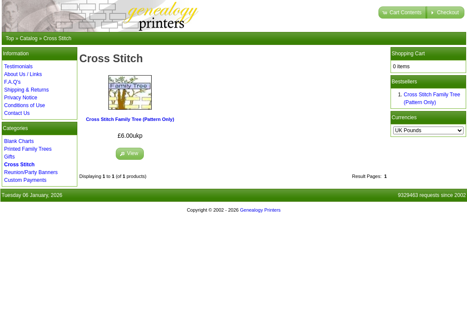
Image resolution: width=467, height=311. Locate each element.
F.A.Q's (12, 82)
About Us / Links (23, 74)
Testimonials (18, 66)
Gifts (9, 157)
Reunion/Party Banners (31, 172)
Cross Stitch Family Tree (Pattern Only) (130, 119)
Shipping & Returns (26, 90)
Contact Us (17, 113)
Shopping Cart (408, 54)
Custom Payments (25, 180)
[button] (402, 12)
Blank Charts (19, 141)
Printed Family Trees (28, 149)
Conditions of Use (24, 105)
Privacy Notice (21, 98)
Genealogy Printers (260, 210)
